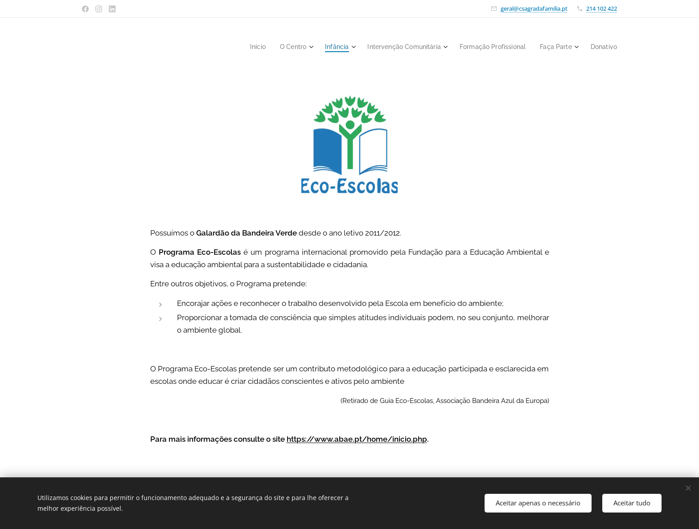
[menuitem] (240, 47)
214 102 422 (601, 8)
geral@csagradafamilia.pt (534, 8)
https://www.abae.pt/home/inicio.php (357, 439)
